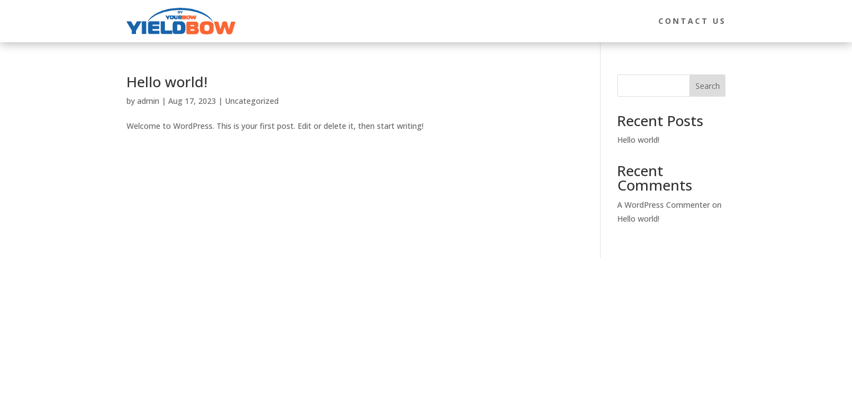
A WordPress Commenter (663, 204)
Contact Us (692, 21)
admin (148, 101)
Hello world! (167, 82)
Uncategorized (252, 101)
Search (707, 86)
